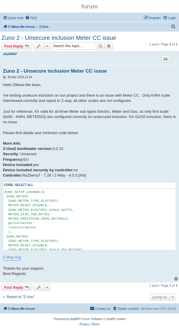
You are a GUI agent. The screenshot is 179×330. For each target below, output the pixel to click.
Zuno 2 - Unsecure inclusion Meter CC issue (58, 38)
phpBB (74, 319)
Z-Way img (12, 257)
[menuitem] (31, 17)
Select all (24, 185)
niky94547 (10, 54)
